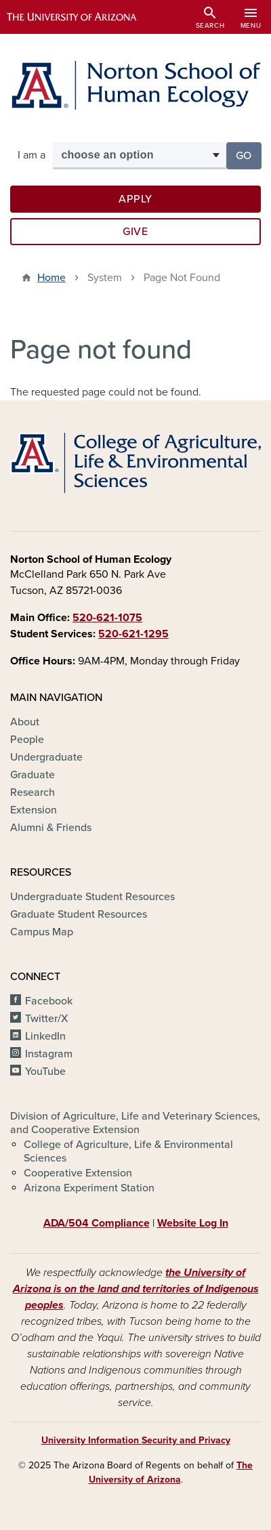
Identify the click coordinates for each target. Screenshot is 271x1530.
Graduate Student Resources (78, 914)
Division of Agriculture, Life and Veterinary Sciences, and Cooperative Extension (135, 1122)
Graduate (32, 775)
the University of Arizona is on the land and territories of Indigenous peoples (136, 1289)
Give (135, 231)
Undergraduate (46, 757)
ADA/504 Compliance (96, 1223)
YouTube (45, 1071)
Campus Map (41, 932)
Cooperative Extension (78, 1173)
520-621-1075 (107, 617)
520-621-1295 (133, 634)
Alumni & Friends (50, 827)
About (24, 722)
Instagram (48, 1054)
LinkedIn (45, 1036)
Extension (33, 810)
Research (32, 792)
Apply (135, 199)
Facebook (48, 1001)
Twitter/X (46, 1018)
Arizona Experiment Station (89, 1188)
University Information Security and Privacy (135, 1440)
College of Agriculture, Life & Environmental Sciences (128, 1151)
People (27, 739)
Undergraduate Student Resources (92, 897)
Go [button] (249, 155)
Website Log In (192, 1223)
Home (51, 277)
